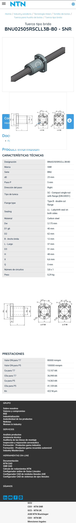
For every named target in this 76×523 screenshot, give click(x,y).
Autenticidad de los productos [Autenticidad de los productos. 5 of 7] (17, 419)
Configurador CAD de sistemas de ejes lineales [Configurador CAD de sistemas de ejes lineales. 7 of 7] (26, 476)
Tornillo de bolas (61, 13)
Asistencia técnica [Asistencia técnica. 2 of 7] (12, 437)
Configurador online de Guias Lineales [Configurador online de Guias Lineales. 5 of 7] (22, 471)
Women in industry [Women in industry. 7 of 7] (12, 424)
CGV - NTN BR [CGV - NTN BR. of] (34, 518)
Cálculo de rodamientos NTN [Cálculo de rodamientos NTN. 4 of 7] (17, 469)
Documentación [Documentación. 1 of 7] (10, 461)
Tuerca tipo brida (53, 17)
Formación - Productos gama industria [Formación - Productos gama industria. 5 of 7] (22, 445)
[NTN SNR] (18, 4)
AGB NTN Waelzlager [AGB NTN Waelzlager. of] (38, 514)
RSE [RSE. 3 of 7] (5, 413)
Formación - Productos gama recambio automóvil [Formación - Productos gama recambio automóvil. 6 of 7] (27, 448)
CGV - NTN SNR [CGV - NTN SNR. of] (35, 506)
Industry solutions (22, 13)
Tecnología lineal (42, 13)
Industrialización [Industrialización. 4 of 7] (11, 416)
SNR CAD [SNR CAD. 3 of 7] (7, 466)
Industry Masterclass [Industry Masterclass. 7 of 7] (13, 450)
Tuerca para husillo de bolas (28, 17)
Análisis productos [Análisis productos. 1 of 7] (12, 434)
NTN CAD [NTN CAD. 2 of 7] (7, 463)
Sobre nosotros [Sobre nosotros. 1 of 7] (10, 408)
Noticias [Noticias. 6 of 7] (7, 421)
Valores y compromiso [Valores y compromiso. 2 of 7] (14, 411)
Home (8, 13)
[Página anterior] (5, 121)
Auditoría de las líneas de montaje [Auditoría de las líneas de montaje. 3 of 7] (20, 440)
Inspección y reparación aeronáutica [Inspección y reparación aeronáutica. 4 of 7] (21, 442)
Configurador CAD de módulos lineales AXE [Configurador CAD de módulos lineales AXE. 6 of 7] (24, 474)
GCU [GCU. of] (30, 503)
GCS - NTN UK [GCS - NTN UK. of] (35, 510)
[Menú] (4, 4)
